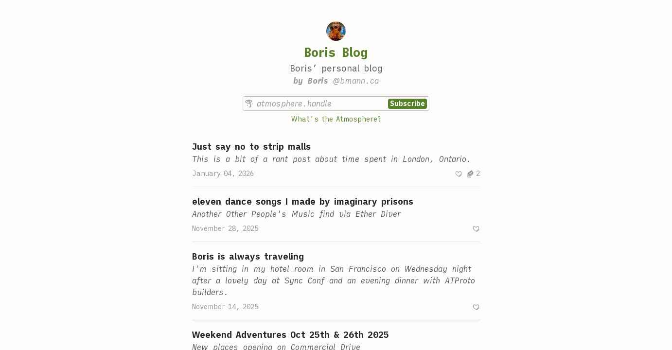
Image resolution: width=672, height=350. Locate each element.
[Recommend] (458, 174)
